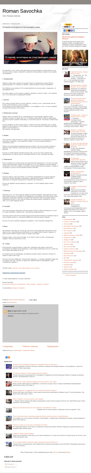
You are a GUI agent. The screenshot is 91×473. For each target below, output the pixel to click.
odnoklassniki (21, 284)
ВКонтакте (13, 284)
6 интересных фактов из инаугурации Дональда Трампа (30, 373)
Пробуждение (68, 219)
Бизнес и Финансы (69, 249)
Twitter (28, 284)
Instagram (39, 284)
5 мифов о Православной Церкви (23, 433)
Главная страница (30, 346)
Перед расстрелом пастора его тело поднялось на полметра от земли (34, 407)
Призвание (67, 264)
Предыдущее (52, 346)
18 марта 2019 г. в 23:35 (19, 311)
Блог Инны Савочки (70, 242)
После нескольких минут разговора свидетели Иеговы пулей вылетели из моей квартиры (40, 416)
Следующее (8, 346)
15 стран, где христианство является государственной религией (79, 145)
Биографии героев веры (71, 226)
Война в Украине (69, 269)
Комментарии (10, 467)
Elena (9, 311)
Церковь (66, 233)
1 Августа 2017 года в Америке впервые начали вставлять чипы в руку (35, 381)
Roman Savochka (22, 11)
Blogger (68, 452)
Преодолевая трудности (71, 260)
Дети (65, 258)
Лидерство (67, 239)
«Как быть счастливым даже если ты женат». (26, 268)
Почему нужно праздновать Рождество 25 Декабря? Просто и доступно (35, 364)
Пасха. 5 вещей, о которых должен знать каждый (28, 399)
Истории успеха (69, 262)
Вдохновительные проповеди (73, 251)
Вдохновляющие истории (72, 235)
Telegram (46, 284)
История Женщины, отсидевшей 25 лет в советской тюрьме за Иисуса (34, 390)
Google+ (33, 284)
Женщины (67, 244)
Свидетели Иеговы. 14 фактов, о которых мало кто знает (79, 201)
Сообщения (9, 464)
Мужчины (67, 267)
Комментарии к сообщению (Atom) (23, 350)
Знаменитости (68, 237)
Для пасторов (68, 246)
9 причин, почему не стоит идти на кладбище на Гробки (30, 425)
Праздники (67, 253)
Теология (67, 224)
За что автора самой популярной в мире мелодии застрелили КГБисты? (35, 442)
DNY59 (55, 452)
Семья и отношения (70, 221)
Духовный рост (68, 228)
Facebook (6, 284)
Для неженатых (12, 302)
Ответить (10, 316)
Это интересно (68, 230)
